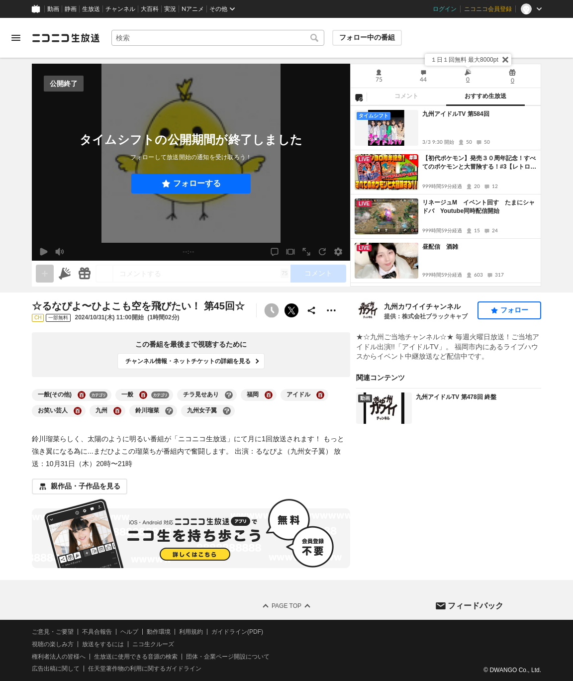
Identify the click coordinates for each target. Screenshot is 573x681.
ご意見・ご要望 (53, 631)
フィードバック (475, 605)
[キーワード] (217, 38)
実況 (170, 9)
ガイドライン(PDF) (237, 632)
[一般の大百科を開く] (143, 395)
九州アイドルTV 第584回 (455, 113)
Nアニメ (193, 9)
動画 (53, 9)
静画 (71, 9)
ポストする (291, 310)
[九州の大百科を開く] (117, 411)
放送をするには (103, 644)
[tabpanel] (446, 196)
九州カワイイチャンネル (422, 306)
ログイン (445, 9)
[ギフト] (85, 274)
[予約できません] (272, 310)
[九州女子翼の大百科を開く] (227, 411)
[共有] (311, 310)
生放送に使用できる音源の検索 (136, 656)
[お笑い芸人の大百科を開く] (78, 411)
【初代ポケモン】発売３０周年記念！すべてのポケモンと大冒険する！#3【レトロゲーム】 (479, 163)
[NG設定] (359, 97)
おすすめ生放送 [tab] (485, 96)
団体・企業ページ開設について (228, 656)
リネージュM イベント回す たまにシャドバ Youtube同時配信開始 (478, 206)
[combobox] (217, 38)
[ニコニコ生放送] (65, 37)
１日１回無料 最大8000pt (464, 59)
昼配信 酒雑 (440, 246)
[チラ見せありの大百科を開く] (229, 395)
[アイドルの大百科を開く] (320, 395)
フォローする (197, 183)
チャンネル (120, 9)
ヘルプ (129, 632)
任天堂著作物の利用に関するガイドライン (144, 669)
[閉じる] (505, 60)
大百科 (150, 9)
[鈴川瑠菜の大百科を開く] (169, 411)
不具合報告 (97, 632)
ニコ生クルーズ (153, 644)
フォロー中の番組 (367, 37)
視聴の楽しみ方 (53, 643)
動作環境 (159, 632)
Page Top (286, 605)
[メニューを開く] (16, 38)
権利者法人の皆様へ (59, 656)
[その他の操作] (331, 310)
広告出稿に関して (56, 668)
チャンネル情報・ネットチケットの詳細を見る (188, 361)
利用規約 (191, 632)
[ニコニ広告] (65, 274)
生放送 (91, 9)
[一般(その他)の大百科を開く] (82, 395)
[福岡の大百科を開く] (269, 395)
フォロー (514, 310)
